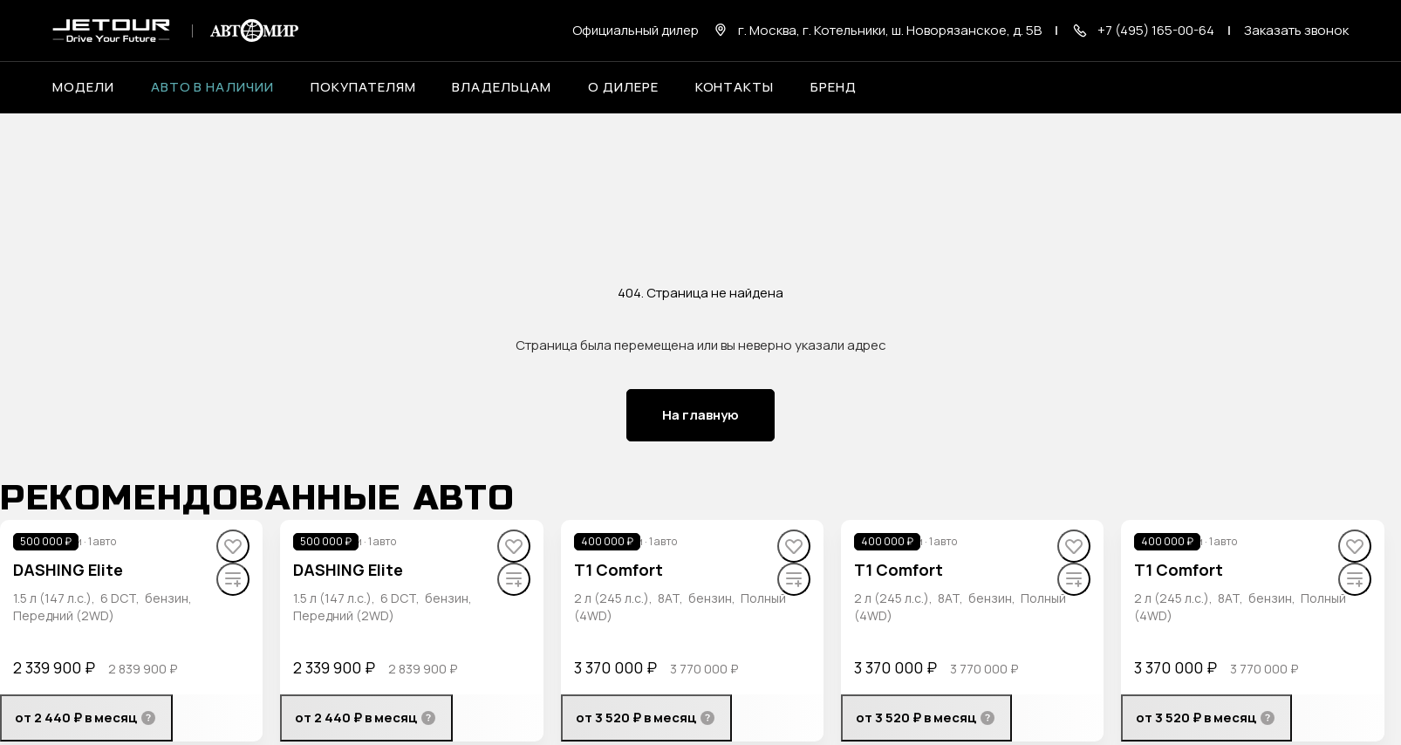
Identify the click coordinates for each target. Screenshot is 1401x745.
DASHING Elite (68, 569)
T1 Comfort (618, 569)
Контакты (735, 87)
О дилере (623, 87)
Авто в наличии (212, 87)
